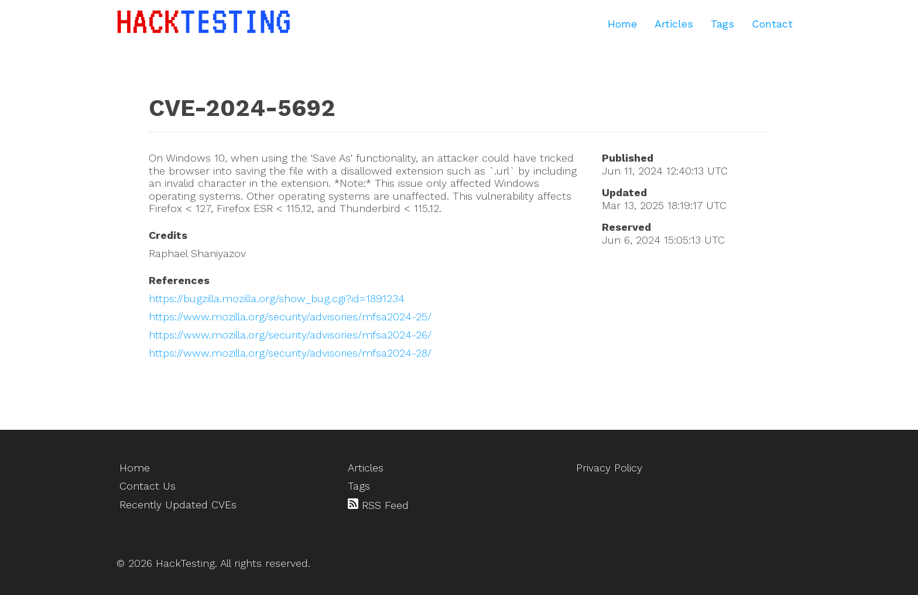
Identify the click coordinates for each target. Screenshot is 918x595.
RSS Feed (378, 504)
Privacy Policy (609, 467)
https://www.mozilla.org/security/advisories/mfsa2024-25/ (290, 316)
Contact (772, 24)
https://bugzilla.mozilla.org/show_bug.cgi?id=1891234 (277, 298)
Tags (722, 24)
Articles (674, 24)
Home (622, 24)
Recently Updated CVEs (178, 504)
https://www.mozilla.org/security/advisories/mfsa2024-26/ (290, 335)
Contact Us (147, 486)
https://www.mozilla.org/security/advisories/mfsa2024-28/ (290, 353)
